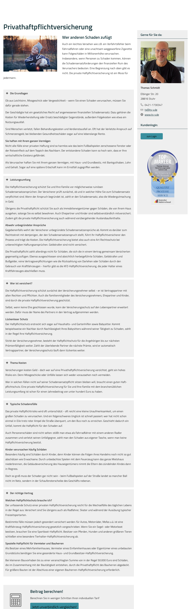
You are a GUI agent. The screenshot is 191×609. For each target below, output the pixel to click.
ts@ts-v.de (151, 110)
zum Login (152, 136)
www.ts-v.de (152, 114)
